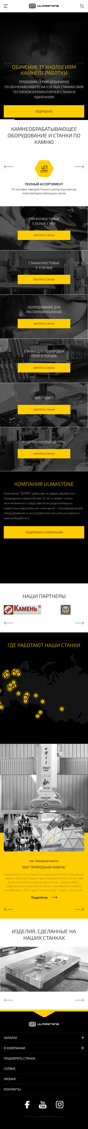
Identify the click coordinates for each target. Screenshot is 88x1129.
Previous (8, 63)
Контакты (12, 1089)
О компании (14, 1048)
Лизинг (10, 1079)
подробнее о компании (44, 532)
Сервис (10, 1068)
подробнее (44, 111)
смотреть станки (44, 235)
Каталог (11, 1038)
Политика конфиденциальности (44, 1116)
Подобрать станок (20, 1058)
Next (79, 63)
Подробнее (39, 897)
